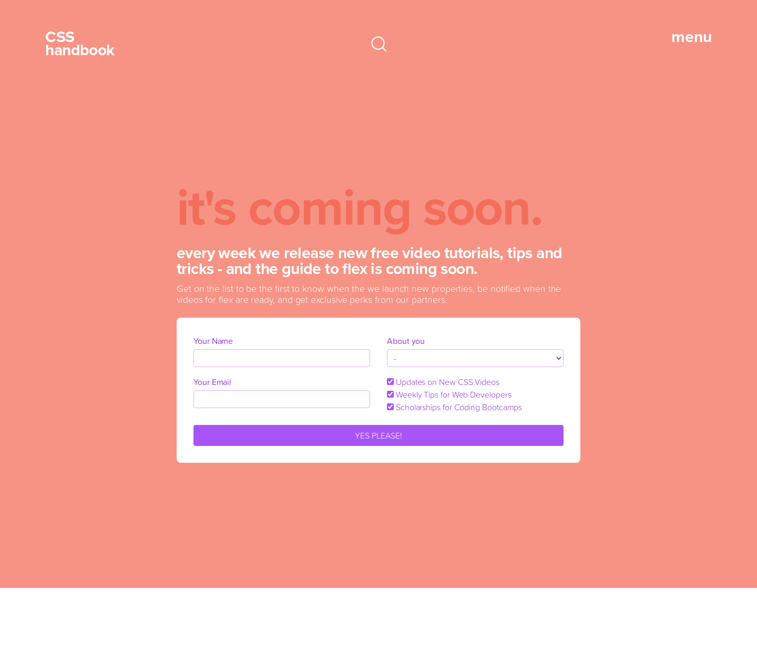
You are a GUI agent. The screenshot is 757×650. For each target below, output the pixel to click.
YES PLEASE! (378, 435)
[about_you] (475, 358)
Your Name (213, 341)
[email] (281, 399)
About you (406, 341)
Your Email (212, 382)
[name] (281, 358)
